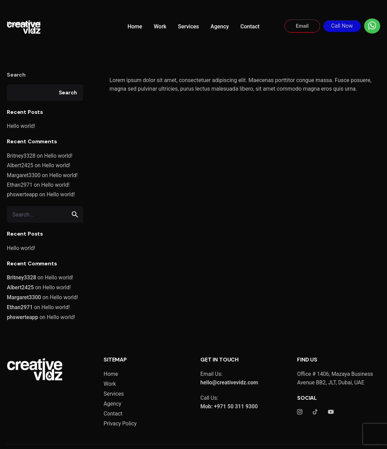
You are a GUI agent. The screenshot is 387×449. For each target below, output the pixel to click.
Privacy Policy (120, 423)
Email (302, 26)
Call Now (342, 26)
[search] (75, 214)
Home (111, 374)
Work (110, 384)
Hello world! (21, 126)
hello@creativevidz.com (229, 382)
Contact (113, 413)
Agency (112, 403)
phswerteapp (22, 194)
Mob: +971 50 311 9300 (229, 406)
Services (114, 394)
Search (16, 74)
